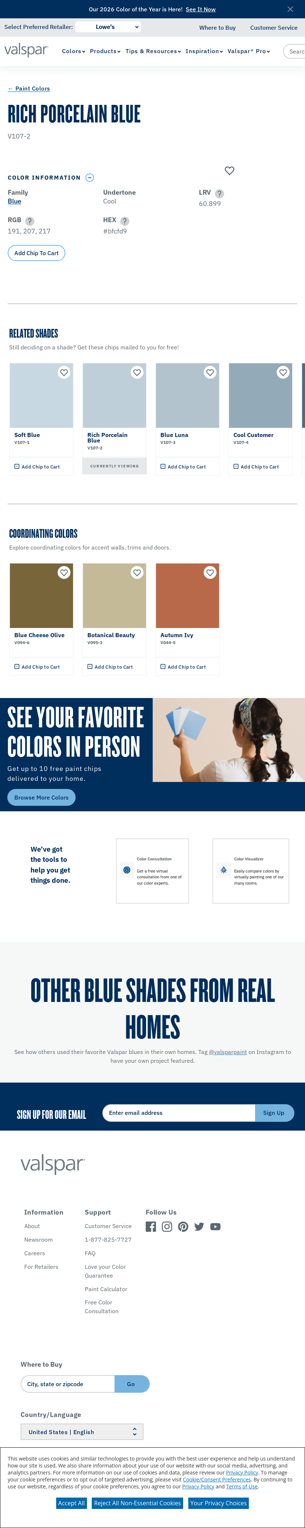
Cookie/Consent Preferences (217, 1479)
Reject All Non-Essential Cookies (137, 1503)
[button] (218, 193)
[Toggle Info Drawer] (90, 177)
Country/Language (51, 1414)
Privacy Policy (242, 1472)
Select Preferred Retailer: (38, 26)
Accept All (71, 1503)
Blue (14, 201)
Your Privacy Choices (218, 1503)
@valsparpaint (228, 1051)
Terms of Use (242, 1486)
